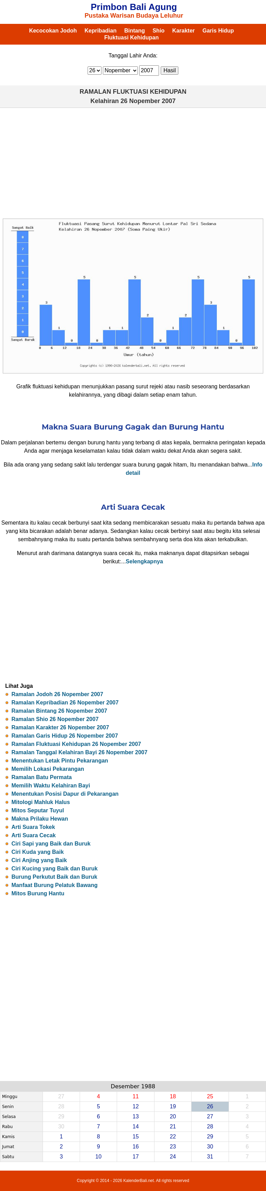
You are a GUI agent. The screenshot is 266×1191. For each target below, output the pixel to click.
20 (173, 1116)
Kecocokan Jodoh (53, 31)
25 (210, 1096)
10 (98, 1157)
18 (173, 1096)
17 (136, 1157)
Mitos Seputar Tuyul (37, 810)
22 (173, 1136)
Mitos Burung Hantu (37, 893)
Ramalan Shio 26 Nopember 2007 (55, 719)
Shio (158, 31)
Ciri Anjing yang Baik (39, 860)
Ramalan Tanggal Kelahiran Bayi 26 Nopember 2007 (79, 752)
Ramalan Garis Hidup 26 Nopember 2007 (64, 736)
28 (210, 1126)
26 (210, 1106)
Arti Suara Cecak (33, 835)
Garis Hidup (218, 31)
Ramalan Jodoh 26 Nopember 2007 (57, 694)
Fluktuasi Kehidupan (131, 37)
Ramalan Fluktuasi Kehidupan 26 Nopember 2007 (76, 744)
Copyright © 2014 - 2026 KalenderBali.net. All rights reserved (133, 1180)
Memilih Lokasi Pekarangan (47, 769)
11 (136, 1096)
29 (210, 1136)
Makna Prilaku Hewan (39, 819)
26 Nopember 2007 (148, 101)
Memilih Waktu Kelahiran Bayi (50, 785)
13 (136, 1116)
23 (173, 1147)
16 (136, 1147)
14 (136, 1126)
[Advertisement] (133, 163)
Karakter (183, 31)
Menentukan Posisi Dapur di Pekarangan (64, 794)
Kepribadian (100, 31)
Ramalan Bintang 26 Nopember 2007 (59, 711)
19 (173, 1106)
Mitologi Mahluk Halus (40, 802)
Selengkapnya (144, 561)
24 (173, 1157)
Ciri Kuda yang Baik (37, 852)
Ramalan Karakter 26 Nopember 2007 (60, 727)
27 (210, 1116)
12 (136, 1106)
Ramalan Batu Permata (41, 777)
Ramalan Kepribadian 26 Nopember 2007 (64, 702)
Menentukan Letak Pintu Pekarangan (59, 761)
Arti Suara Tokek (33, 827)
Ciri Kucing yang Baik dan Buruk (54, 868)
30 (210, 1147)
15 (136, 1136)
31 (210, 1157)
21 (173, 1126)
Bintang (134, 31)
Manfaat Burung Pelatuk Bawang (54, 885)
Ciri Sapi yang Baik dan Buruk (51, 844)
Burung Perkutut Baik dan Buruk (54, 877)
